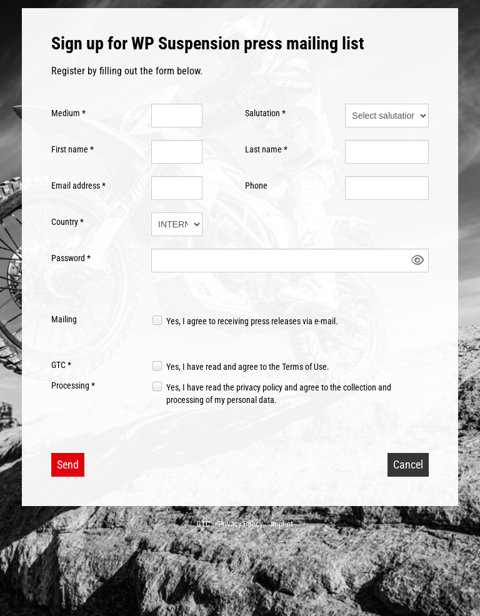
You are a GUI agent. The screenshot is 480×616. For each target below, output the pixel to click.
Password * (71, 258)
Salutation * (265, 113)
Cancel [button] (408, 464)
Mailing (64, 319)
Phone (256, 186)
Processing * (73, 385)
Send (68, 464)
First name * (72, 149)
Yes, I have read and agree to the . (247, 367)
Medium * (68, 113)
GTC (203, 524)
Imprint (282, 524)
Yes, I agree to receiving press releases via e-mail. (252, 321)
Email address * (78, 186)
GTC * (61, 365)
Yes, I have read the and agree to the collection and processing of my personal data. (278, 393)
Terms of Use (304, 367)
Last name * (266, 149)
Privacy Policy (240, 524)
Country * (67, 222)
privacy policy (259, 387)
